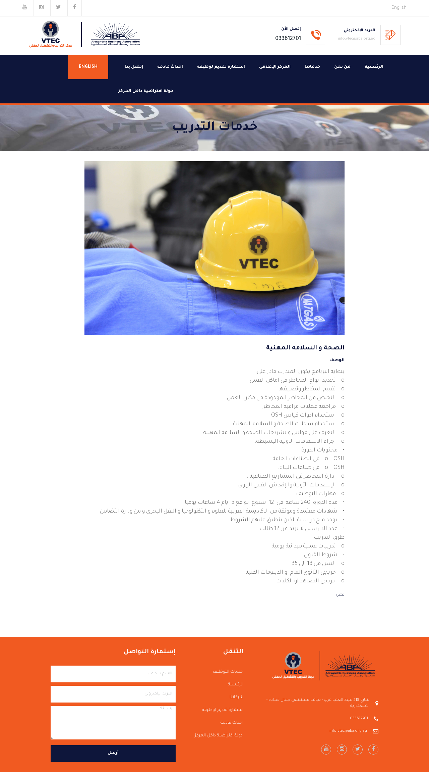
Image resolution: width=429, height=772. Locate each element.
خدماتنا (312, 67)
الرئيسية (374, 67)
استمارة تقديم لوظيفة (221, 67)
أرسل (113, 753)
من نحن (342, 67)
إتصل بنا (134, 67)
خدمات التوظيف (228, 672)
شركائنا (236, 697)
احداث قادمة (170, 67)
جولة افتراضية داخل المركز (145, 91)
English (399, 7)
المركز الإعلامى (275, 67)
